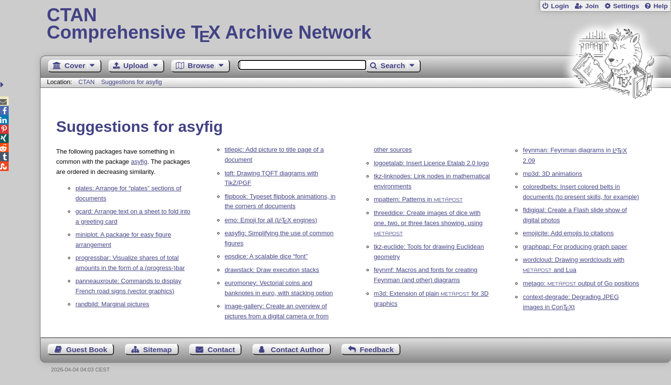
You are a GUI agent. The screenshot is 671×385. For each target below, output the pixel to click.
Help (661, 6)
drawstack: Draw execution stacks (272, 269)
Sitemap (157, 349)
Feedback (377, 349)
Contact (221, 349)
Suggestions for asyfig (131, 82)
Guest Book (86, 349)
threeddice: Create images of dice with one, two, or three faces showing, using (428, 222)
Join (592, 6)
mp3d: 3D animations (552, 173)
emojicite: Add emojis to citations (568, 233)
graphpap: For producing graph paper (575, 246)
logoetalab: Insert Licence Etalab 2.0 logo (431, 163)
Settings (626, 6)
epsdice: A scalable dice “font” (266, 256)
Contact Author (297, 349)
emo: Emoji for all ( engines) (271, 220)
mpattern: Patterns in (418, 199)
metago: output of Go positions (581, 283)
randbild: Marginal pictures (112, 304)
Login (560, 6)
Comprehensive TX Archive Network (356, 24)
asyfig (139, 161)
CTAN (86, 82)
